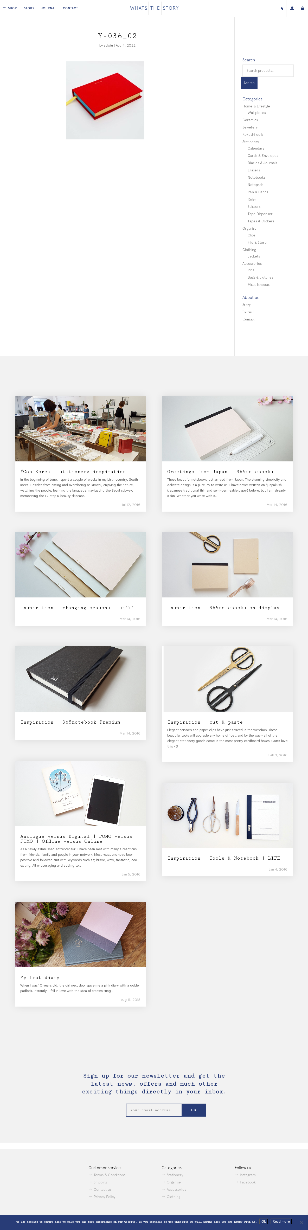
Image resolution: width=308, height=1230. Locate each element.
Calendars (256, 148)
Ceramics (250, 120)
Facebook (248, 1182)
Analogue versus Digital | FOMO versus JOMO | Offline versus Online (76, 839)
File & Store (257, 242)
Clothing (249, 250)
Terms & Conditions (109, 1175)
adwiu (108, 45)
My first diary (40, 977)
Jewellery (250, 127)
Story (29, 8)
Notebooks (256, 177)
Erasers (254, 170)
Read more (281, 1221)
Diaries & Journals (262, 163)
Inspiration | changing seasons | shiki (77, 607)
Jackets (254, 256)
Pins (251, 270)
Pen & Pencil (258, 192)
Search (249, 83)
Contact (70, 8)
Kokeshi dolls (252, 134)
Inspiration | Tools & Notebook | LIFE (223, 858)
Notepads (255, 185)
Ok (263, 1221)
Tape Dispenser (260, 214)
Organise (249, 228)
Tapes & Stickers (261, 221)
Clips (251, 235)
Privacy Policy (104, 1197)
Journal (48, 8)
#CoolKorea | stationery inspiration (73, 471)
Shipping (100, 1182)
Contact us (102, 1189)
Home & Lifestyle (256, 106)
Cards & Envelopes (263, 155)
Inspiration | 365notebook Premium (70, 722)
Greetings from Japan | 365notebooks (220, 471)
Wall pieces (257, 113)
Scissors (254, 206)
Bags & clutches (260, 277)
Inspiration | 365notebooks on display (223, 607)
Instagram (248, 1175)
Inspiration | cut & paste (205, 722)
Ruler (252, 199)
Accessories (252, 263)
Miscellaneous (259, 284)
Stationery (250, 142)
